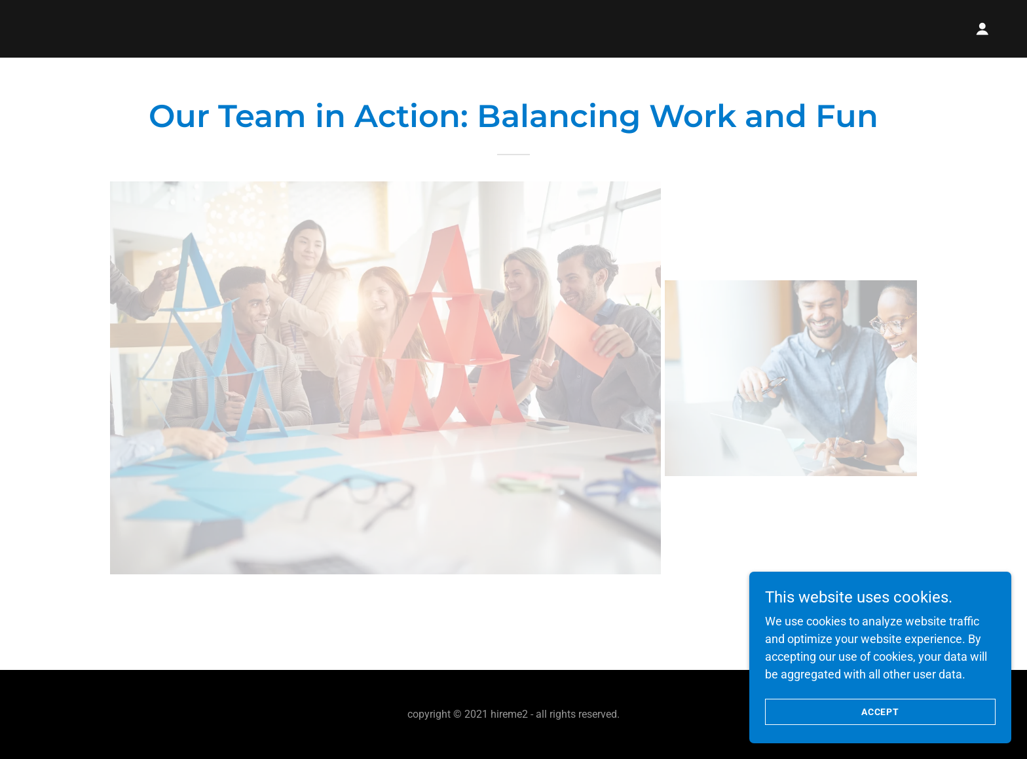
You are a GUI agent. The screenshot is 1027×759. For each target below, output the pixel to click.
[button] (982, 29)
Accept (880, 712)
